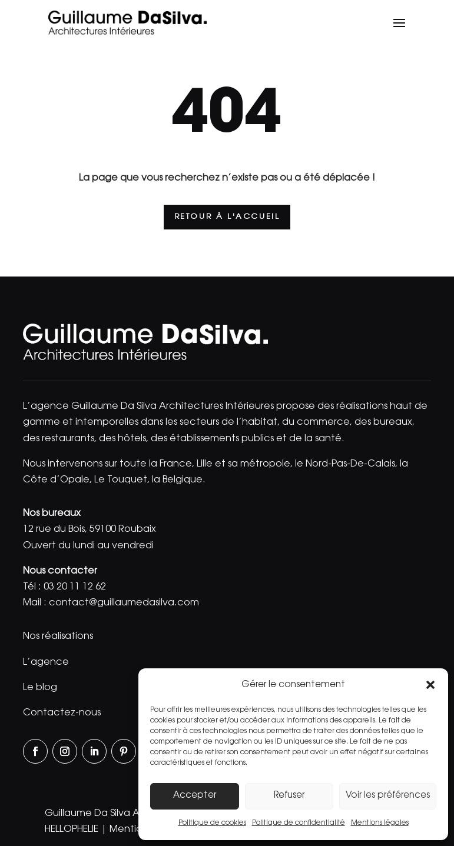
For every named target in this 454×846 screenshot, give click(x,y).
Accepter (194, 795)
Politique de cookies (212, 823)
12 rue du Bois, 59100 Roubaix (89, 529)
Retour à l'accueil (227, 217)
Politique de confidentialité (298, 823)
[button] (430, 685)
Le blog (40, 687)
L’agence (46, 662)
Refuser (289, 795)
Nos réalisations (58, 636)
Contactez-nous (62, 713)
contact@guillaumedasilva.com (124, 603)
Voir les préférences (388, 795)
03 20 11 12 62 (75, 587)
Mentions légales (380, 823)
